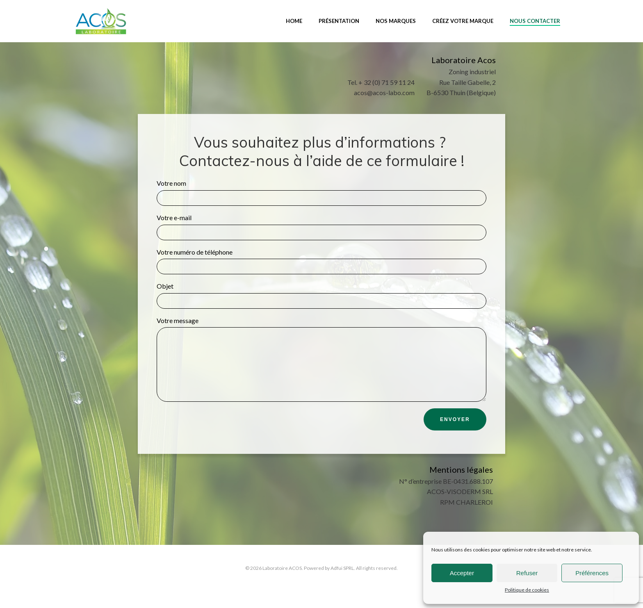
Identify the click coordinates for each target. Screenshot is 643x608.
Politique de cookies (527, 590)
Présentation (338, 20)
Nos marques (395, 20)
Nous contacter (534, 20)
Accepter (462, 572)
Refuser (527, 572)
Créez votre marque (462, 20)
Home (293, 20)
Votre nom (321, 193)
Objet (321, 296)
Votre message (321, 367)
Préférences (592, 572)
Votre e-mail (321, 228)
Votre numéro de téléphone (321, 262)
